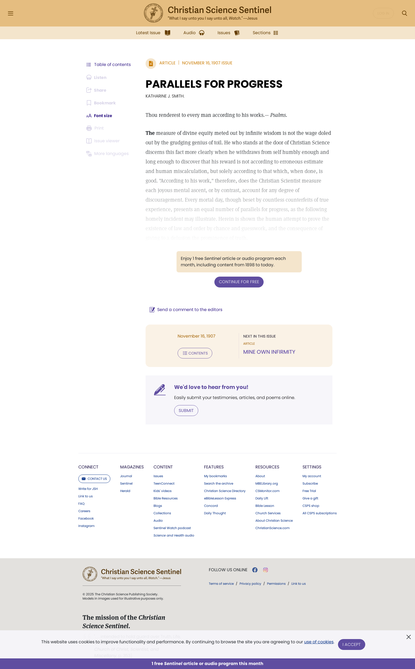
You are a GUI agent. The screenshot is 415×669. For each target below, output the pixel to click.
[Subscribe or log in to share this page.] (97, 90)
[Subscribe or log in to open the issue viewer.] (104, 141)
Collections (162, 512)
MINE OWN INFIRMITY (269, 352)
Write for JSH (88, 488)
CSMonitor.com (267, 490)
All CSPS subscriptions (320, 512)
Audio (158, 520)
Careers (84, 510)
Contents (194, 353)
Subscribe (310, 483)
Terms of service (221, 583)
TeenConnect (164, 483)
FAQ (81, 503)
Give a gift (310, 497)
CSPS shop (311, 505)
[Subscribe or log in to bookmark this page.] (101, 102)
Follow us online (228, 569)
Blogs (158, 505)
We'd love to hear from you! (210, 387)
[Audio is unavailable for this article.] (97, 77)
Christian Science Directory (225, 490)
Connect (88, 466)
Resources (267, 466)
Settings (312, 466)
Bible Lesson (264, 505)
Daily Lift (261, 497)
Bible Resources (166, 497)
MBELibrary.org (266, 483)
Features (214, 466)
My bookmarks (215, 475)
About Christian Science (274, 520)
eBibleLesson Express (220, 497)
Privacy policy (250, 583)
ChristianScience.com (272, 527)
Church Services (268, 512)
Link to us (85, 495)
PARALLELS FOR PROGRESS (213, 84)
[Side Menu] (10, 13)
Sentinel (126, 483)
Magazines (132, 466)
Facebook (86, 518)
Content (163, 466)
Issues (158, 475)
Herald (125, 490)
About (260, 475)
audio (174, 535)
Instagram (86, 525)
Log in (383, 13)
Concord (211, 505)
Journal (126, 475)
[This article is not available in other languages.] (108, 153)
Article (166, 63)
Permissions (276, 583)
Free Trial (309, 490)
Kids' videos (163, 490)
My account (312, 475)
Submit (185, 410)
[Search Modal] (404, 13)
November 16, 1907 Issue (206, 63)
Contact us (94, 478)
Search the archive (218, 483)
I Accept (352, 644)
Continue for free (238, 282)
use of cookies (318, 642)
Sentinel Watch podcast (172, 527)
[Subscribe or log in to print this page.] (96, 128)
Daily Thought (215, 512)
